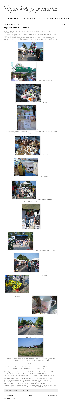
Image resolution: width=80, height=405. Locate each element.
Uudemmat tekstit (9, 396)
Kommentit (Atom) (11, 398)
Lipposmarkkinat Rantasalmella (16, 27)
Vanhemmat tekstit (52, 396)
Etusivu (30, 396)
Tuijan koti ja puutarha (30, 9)
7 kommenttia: (22, 390)
